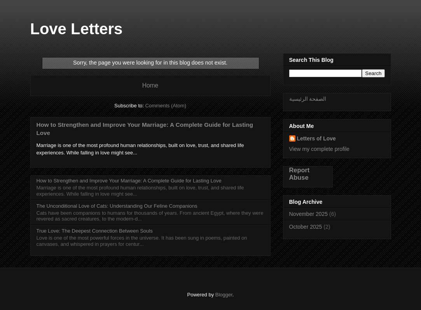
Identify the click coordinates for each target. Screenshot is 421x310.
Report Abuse (299, 173)
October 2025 (305, 227)
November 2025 (308, 214)
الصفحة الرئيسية (308, 99)
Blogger (223, 295)
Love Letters (76, 28)
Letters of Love (316, 138)
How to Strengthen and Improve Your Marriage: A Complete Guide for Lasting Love (129, 181)
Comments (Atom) (165, 106)
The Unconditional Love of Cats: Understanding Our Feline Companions (117, 206)
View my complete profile (319, 149)
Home (150, 85)
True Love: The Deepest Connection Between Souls (95, 231)
